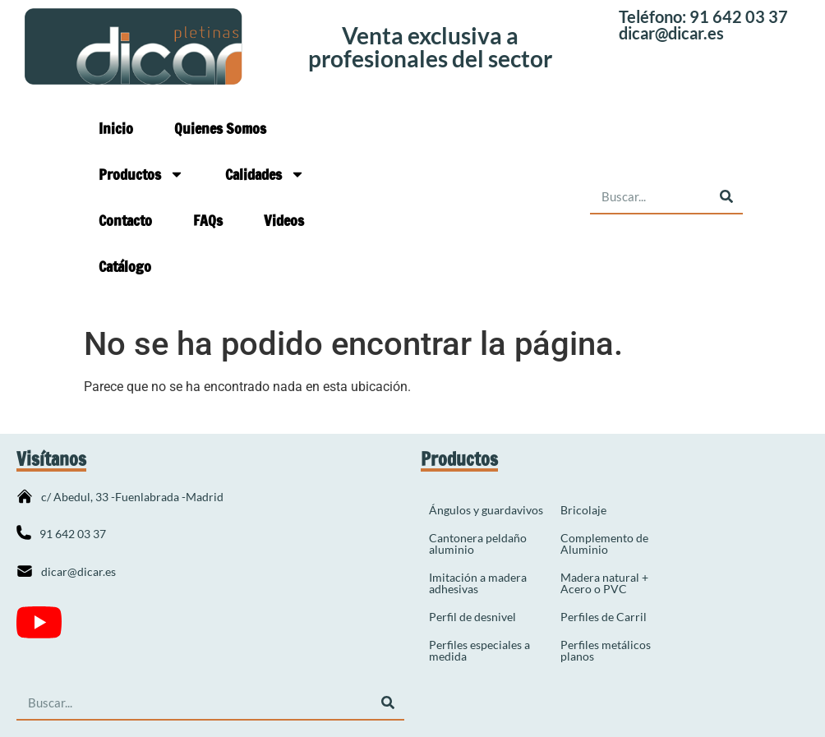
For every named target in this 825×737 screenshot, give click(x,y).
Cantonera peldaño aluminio (478, 543)
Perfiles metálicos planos (605, 650)
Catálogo (125, 266)
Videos (284, 220)
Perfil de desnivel (472, 617)
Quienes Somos (220, 128)
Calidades (265, 174)
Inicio (116, 128)
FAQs (208, 220)
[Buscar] (726, 197)
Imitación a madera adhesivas (478, 583)
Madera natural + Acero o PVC (604, 583)
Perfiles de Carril (603, 617)
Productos (141, 174)
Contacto (125, 220)
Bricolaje (583, 510)
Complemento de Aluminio (604, 543)
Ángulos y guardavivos (486, 510)
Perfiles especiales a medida (479, 650)
